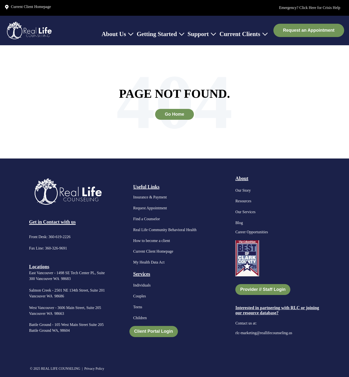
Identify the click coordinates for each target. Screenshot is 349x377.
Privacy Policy (94, 368)
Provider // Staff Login (263, 289)
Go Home (174, 114)
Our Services (245, 212)
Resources (243, 201)
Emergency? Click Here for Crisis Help (309, 8)
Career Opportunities (251, 232)
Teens (137, 307)
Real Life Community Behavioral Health (165, 230)
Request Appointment (150, 208)
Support (198, 34)
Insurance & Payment (150, 197)
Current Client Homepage (153, 251)
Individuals (142, 285)
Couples (139, 296)
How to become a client (151, 241)
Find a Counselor (146, 219)
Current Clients (239, 34)
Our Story (243, 190)
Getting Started (157, 34)
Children (140, 318)
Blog (239, 223)
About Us (114, 34)
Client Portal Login (153, 331)
